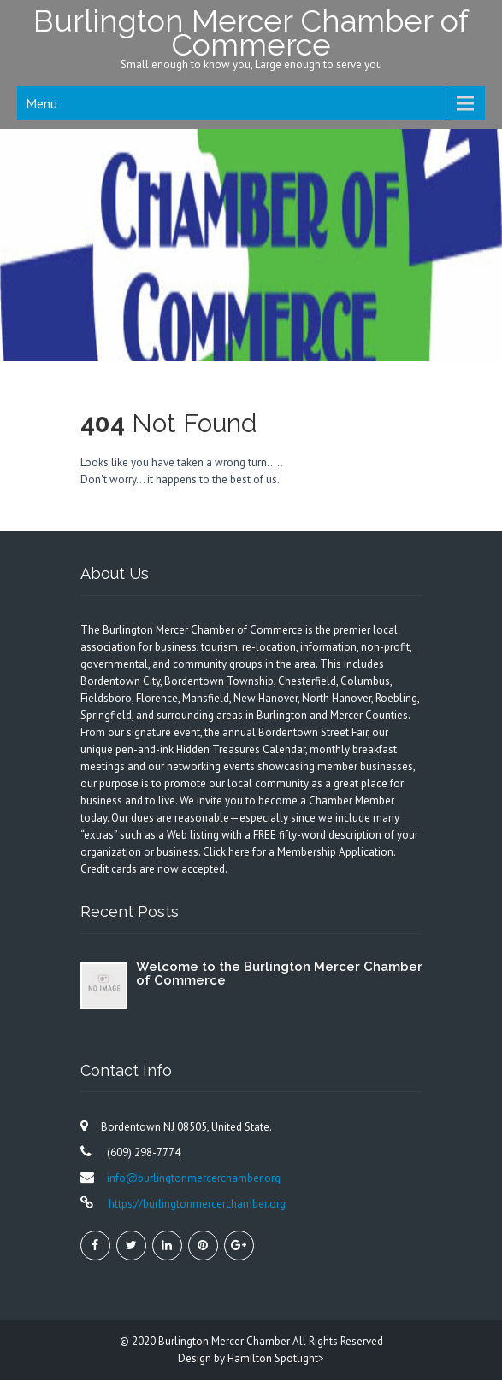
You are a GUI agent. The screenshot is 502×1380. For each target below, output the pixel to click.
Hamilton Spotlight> (275, 1358)
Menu (41, 103)
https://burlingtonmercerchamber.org (196, 1203)
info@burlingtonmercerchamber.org (194, 1178)
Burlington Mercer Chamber (225, 1341)
